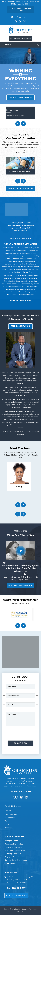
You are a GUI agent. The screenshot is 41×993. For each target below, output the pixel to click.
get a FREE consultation (20, 38)
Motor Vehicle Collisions (15, 850)
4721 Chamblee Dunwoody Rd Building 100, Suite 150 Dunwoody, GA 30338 (20, 880)
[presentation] (17, 123)
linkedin (20, 797)
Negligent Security (12, 857)
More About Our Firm (20, 300)
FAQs (6, 824)
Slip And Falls (10, 863)
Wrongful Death (11, 841)
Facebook (16, 21)
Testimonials (9, 817)
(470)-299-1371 (20, 230)
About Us (8, 810)
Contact (8, 828)
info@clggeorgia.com (22, 17)
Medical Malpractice (13, 847)
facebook (15, 797)
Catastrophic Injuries (13, 844)
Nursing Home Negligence (15, 860)
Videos (7, 821)
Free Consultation (20, 326)
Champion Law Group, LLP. (20, 909)
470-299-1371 (19, 888)
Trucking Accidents (12, 853)
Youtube (26, 797)
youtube (24, 21)
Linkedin (20, 21)
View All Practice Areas (20, 188)
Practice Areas (10, 814)
